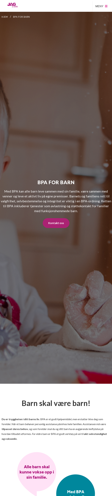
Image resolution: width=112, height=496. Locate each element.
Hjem (5, 17)
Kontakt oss (56, 223)
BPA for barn (21, 17)
